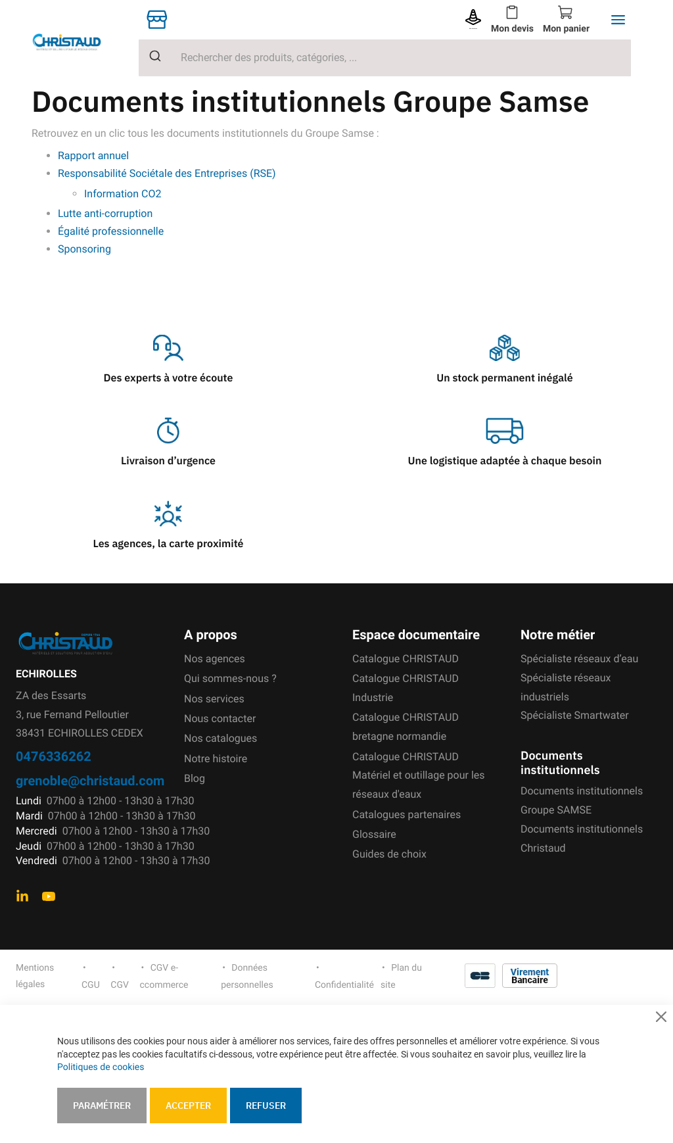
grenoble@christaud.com (90, 780)
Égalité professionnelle (111, 231)
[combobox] (385, 57)
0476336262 (53, 756)
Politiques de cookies (100, 1067)
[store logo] (77, 42)
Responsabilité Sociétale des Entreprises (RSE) (167, 173)
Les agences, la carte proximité (168, 543)
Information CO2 (122, 193)
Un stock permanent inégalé (504, 378)
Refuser (266, 1105)
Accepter (188, 1105)
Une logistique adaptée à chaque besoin (505, 461)
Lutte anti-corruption (105, 213)
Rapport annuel (93, 155)
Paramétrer (102, 1105)
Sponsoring (86, 249)
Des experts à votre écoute (168, 378)
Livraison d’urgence (168, 461)
